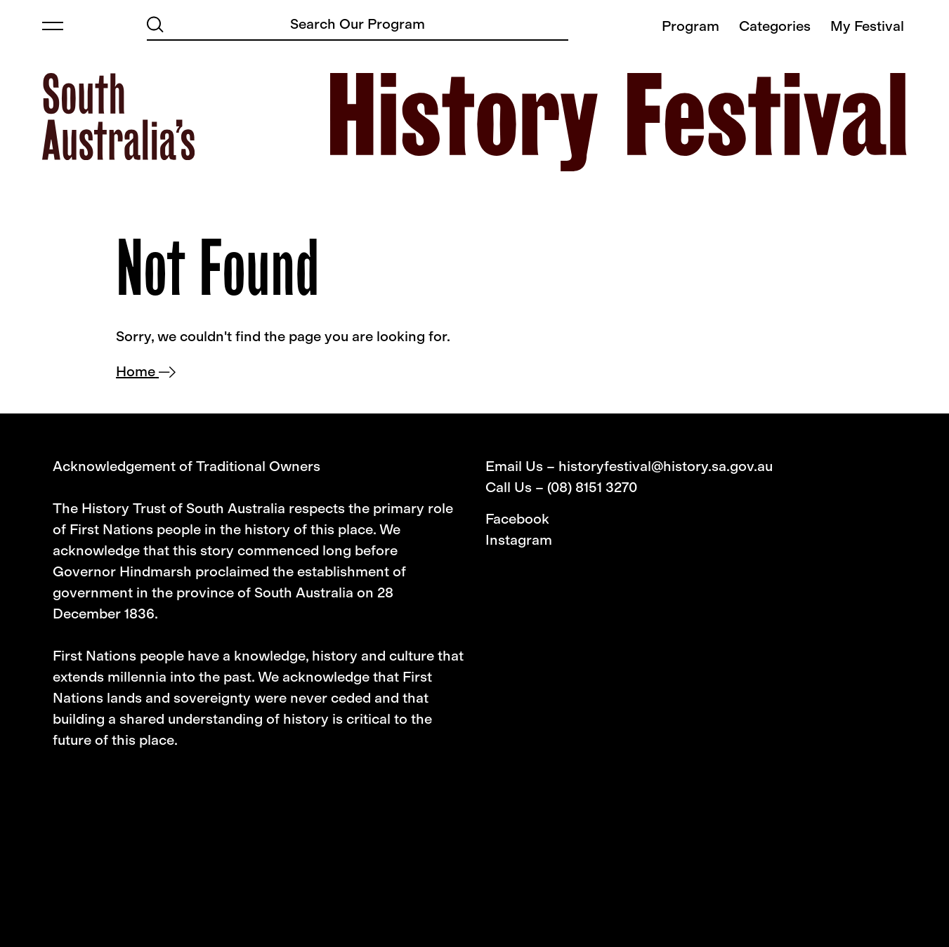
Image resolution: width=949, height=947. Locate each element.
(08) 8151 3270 (592, 487)
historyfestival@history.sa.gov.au (665, 466)
